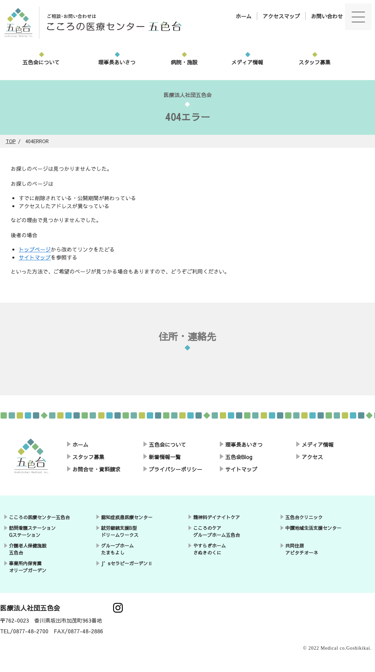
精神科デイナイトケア (216, 517)
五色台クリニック (304, 517)
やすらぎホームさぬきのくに (209, 549)
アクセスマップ (281, 16)
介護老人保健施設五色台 (27, 549)
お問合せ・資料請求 (96, 469)
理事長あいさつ (116, 62)
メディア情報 (247, 62)
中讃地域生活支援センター (313, 528)
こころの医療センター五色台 (39, 517)
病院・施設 (184, 62)
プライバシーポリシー (175, 469)
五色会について (41, 62)
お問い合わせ (327, 16)
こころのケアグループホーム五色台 (216, 531)
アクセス (312, 456)
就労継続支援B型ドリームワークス (119, 531)
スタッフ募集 (315, 62)
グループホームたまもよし (117, 549)
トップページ (35, 249)
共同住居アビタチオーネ (301, 549)
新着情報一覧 (165, 456)
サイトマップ (35, 257)
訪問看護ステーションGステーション (32, 531)
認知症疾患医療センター (126, 517)
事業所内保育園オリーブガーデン (27, 567)
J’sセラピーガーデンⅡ (126, 563)
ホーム (244, 16)
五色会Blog (238, 456)
